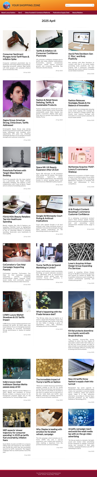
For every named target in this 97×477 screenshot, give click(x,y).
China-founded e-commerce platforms (37, 12)
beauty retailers (77, 12)
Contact (57, 474)
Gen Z (20, 12)
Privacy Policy (50, 474)
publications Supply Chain (61, 12)
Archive (44, 474)
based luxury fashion (8, 12)
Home (39, 474)
